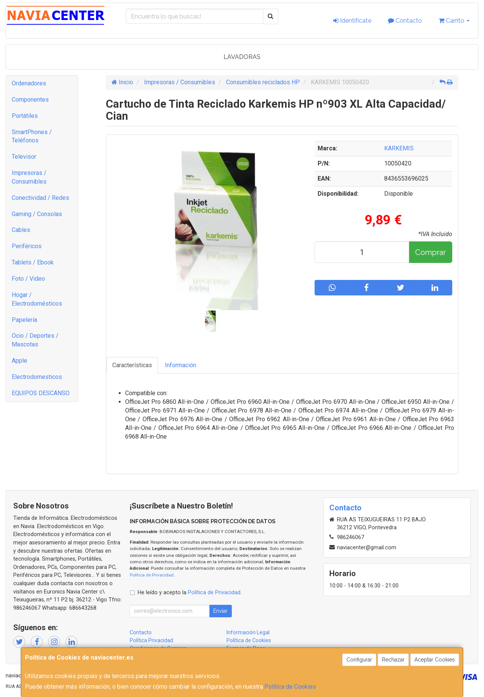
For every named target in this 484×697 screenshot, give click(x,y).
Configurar (359, 660)
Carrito (454, 20)
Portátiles (25, 115)
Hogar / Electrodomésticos (37, 299)
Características (132, 365)
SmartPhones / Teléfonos (32, 136)
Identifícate (352, 20)
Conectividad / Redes (40, 197)
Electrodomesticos (37, 376)
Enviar (220, 611)
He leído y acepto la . (190, 592)
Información (180, 365)
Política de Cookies (290, 686)
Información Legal (248, 632)
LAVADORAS (242, 56)
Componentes (30, 99)
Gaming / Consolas (37, 214)
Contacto (405, 20)
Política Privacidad (151, 640)
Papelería (24, 319)
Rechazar (393, 660)
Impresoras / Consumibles (29, 177)
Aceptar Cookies (434, 660)
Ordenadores (29, 83)
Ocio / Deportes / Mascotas (35, 340)
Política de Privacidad (152, 575)
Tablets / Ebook (33, 262)
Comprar (430, 252)
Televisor (24, 156)
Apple (19, 360)
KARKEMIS (399, 148)
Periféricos (27, 246)
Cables (21, 229)
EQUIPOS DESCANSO (41, 393)
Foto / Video (28, 278)
